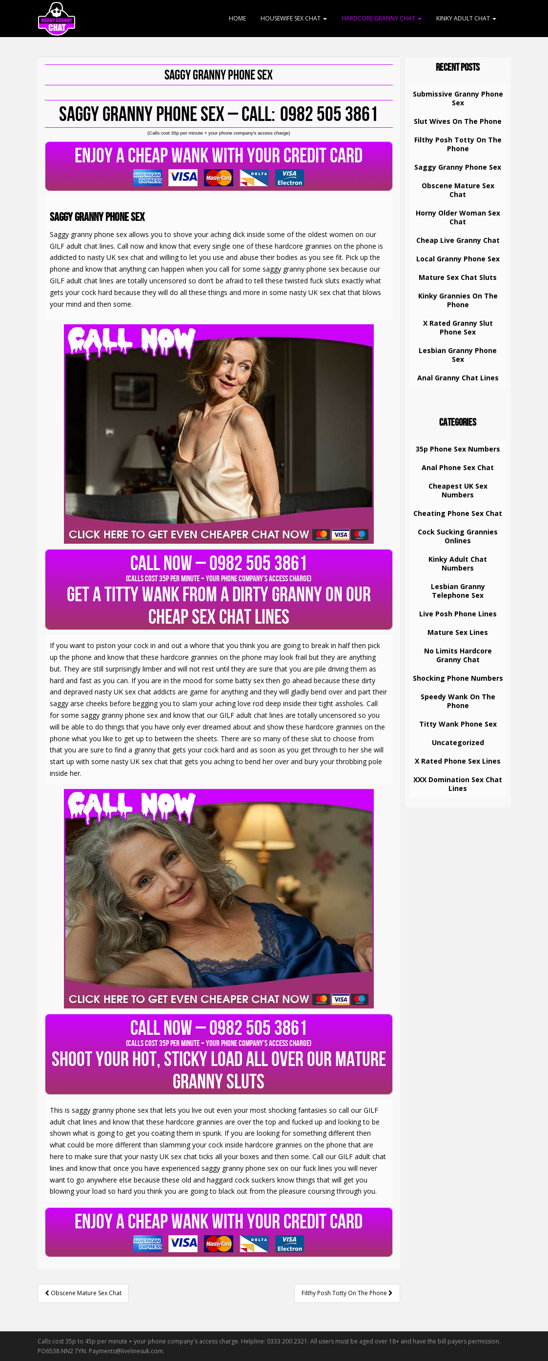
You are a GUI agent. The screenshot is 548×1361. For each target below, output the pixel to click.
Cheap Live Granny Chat (458, 240)
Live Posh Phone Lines (458, 613)
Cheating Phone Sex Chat (457, 513)
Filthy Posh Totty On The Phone (347, 1293)
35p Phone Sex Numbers (458, 449)
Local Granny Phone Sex (458, 258)
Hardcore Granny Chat (382, 18)
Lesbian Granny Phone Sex (458, 355)
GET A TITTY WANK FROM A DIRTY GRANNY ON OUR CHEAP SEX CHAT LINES (219, 590)
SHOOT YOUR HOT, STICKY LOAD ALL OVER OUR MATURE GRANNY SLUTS (219, 1054)
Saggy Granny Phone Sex (457, 167)
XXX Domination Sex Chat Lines (457, 784)
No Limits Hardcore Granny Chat (458, 655)
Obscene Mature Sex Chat (83, 1293)
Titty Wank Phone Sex (458, 724)
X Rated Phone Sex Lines (458, 761)
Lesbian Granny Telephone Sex (458, 591)
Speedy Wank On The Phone (458, 701)
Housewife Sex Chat (294, 18)
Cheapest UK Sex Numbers (457, 490)
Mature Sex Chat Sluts (458, 277)
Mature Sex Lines (457, 632)
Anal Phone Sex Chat (458, 467)
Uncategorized (458, 742)
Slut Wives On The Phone (458, 121)
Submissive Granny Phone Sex (458, 98)
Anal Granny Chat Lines (458, 377)
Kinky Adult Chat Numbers (457, 563)
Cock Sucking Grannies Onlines (458, 536)
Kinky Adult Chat (466, 18)
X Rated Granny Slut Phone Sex (458, 327)
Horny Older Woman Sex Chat (458, 217)
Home (237, 18)
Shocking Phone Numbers (458, 678)
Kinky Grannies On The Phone (458, 300)
